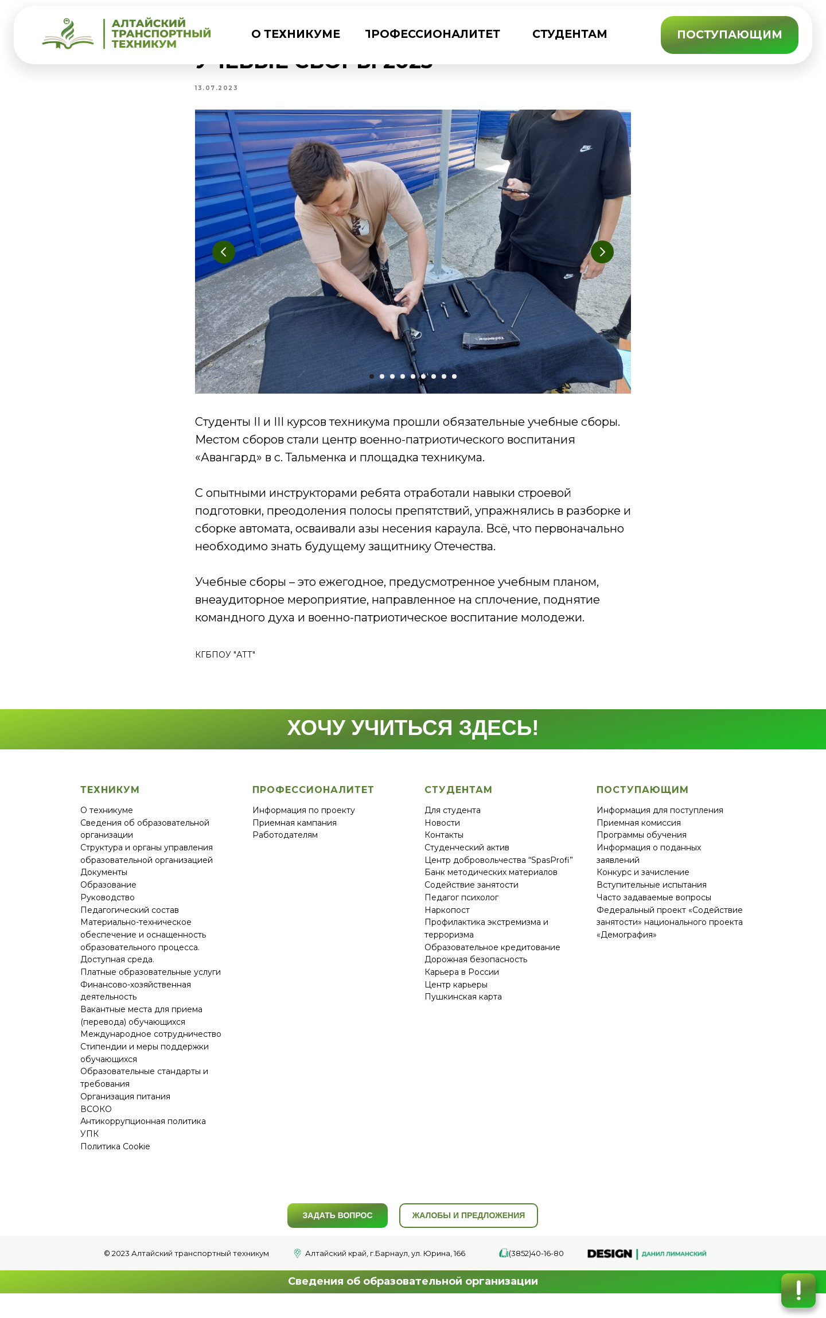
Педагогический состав (129, 922)
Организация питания (125, 1109)
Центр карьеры (456, 997)
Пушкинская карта (463, 1010)
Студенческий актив (466, 861)
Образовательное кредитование (492, 960)
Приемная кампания (294, 835)
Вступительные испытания (652, 898)
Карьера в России (461, 984)
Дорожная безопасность (475, 972)
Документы (103, 885)
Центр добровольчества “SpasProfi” (498, 873)
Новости (442, 835)
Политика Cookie (115, 1159)
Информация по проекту (303, 823)
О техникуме (106, 823)
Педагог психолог (461, 910)
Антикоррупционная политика (143, 1134)
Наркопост (447, 922)
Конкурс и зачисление (643, 885)
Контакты (443, 848)
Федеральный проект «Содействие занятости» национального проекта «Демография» (670, 934)
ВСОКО (96, 1122)
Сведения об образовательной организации (413, 1294)
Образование (108, 898)
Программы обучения (642, 848)
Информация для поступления (660, 823)
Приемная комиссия (639, 835)
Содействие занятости (471, 898)
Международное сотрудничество (150, 1047)
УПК (89, 1146)
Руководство (107, 910)
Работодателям (285, 848)
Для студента (452, 823)
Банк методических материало (488, 885)
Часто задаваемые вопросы (654, 910)
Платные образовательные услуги (150, 984)
